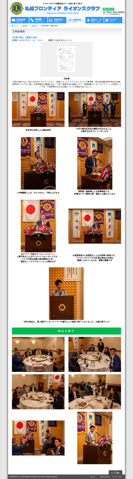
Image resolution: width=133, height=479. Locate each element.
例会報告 (34, 26)
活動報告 (25, 26)
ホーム (15, 26)
